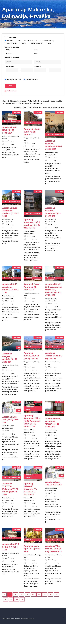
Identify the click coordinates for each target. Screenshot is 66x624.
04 (27, 594)
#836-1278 (32, 287)
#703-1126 (32, 549)
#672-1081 (10, 489)
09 (56, 594)
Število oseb (37, 66)
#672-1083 (30, 489)
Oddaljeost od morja (57, 107)
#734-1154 (9, 130)
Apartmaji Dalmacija (27, 25)
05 (33, 594)
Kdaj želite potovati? (12, 57)
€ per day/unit (10, 66)
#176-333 (32, 132)
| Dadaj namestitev (29, 618)
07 (45, 594)
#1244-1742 (32, 421)
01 (10, 594)
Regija (35, 49)
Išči (10, 86)
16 (17, 599)
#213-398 (10, 419)
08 (50, 594)
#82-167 (53, 356)
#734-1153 (10, 547)
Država (8, 49)
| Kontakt (16, 618)
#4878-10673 (53, 549)
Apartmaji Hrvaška (14, 25)
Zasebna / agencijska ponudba (38, 107)
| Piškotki (21, 618)
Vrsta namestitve (11, 37)
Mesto (35, 53)
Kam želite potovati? (12, 47)
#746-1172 (53, 289)
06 (39, 594)
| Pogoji (12, 618)
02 (15, 594)
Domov (4, 25)
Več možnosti (10, 91)
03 (21, 594)
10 (5, 599)
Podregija (8, 53)
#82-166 (31, 356)
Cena (24, 107)
